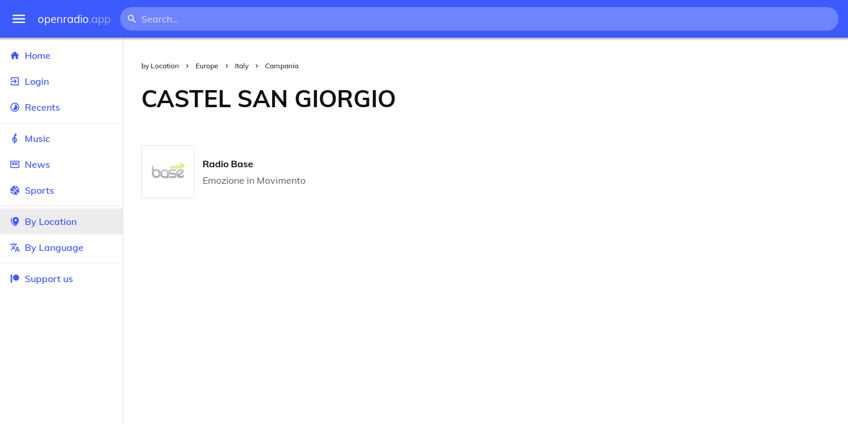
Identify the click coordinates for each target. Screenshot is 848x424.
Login (61, 81)
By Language (61, 247)
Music (61, 138)
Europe (207, 65)
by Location (160, 65)
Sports (61, 190)
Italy (242, 65)
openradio (74, 19)
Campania (282, 65)
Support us (41, 278)
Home (61, 55)
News (61, 164)
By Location (61, 221)
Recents (61, 107)
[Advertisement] (631, 98)
